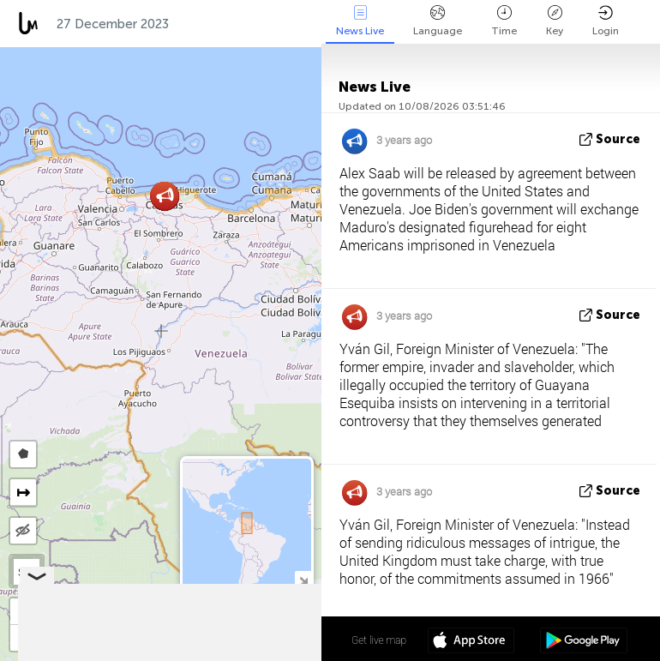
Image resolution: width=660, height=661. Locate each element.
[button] (165, 196)
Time (504, 21)
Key (554, 21)
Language (437, 21)
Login (605, 21)
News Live (360, 21)
